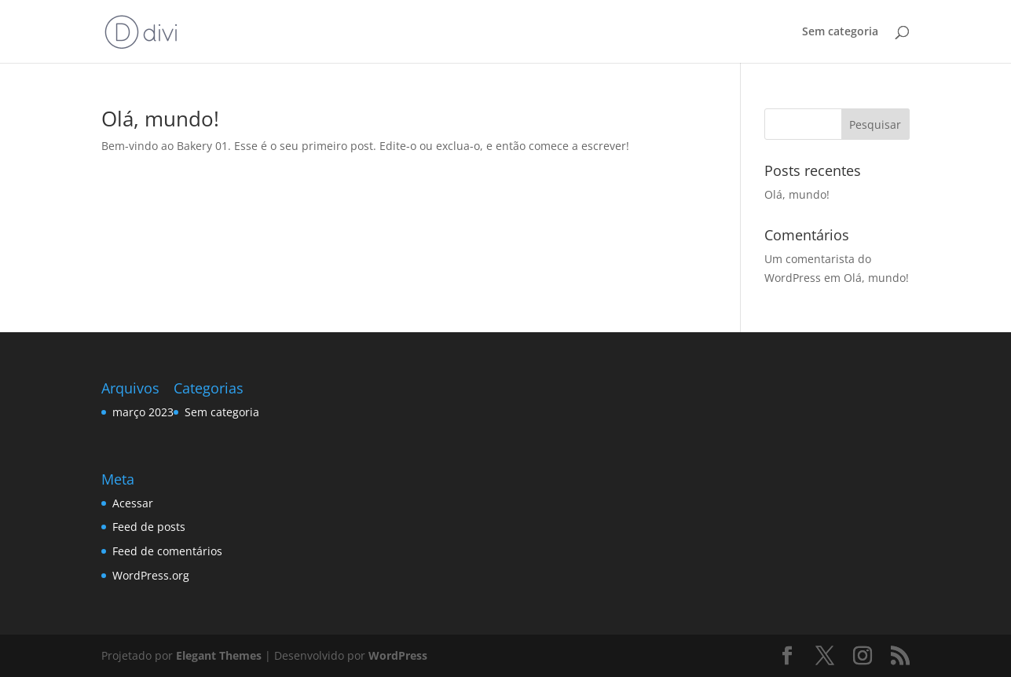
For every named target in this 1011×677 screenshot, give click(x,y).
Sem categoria (840, 32)
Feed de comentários (167, 550)
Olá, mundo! (160, 118)
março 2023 (143, 411)
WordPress (397, 655)
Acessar (132, 503)
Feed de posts (148, 526)
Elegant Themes (219, 655)
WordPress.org (150, 575)
